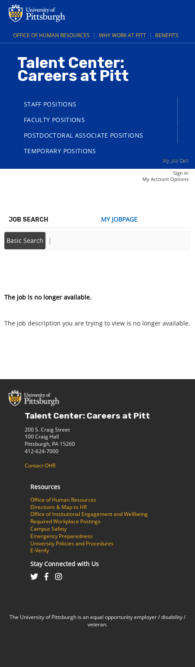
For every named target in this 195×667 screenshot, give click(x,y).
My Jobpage (119, 219)
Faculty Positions (54, 120)
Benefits (167, 35)
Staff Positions (50, 104)
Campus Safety (48, 528)
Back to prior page (31, 271)
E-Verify (39, 550)
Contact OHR (40, 465)
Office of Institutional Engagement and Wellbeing (89, 514)
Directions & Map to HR (58, 507)
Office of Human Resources (51, 35)
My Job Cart (175, 160)
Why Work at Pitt (122, 35)
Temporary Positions (60, 151)
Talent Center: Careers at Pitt (87, 416)
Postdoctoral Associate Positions (83, 135)
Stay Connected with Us (64, 564)
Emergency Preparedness (61, 536)
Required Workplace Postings (65, 521)
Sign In (180, 173)
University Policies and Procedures (72, 543)
